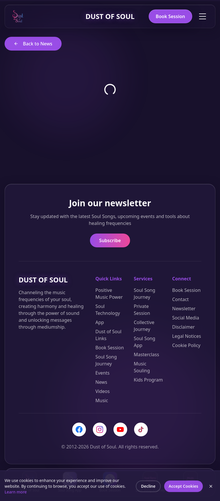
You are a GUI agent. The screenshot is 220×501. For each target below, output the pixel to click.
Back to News (33, 44)
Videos (102, 391)
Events (102, 373)
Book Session (170, 16)
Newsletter (183, 308)
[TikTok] (141, 429)
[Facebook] (79, 429)
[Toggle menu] (202, 16)
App (99, 322)
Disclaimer (183, 327)
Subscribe (110, 240)
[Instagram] (100, 429)
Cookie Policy (186, 345)
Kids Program (148, 380)
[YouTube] (120, 429)
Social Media (185, 318)
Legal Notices (186, 336)
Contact (180, 299)
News (101, 382)
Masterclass (146, 354)
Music (101, 400)
